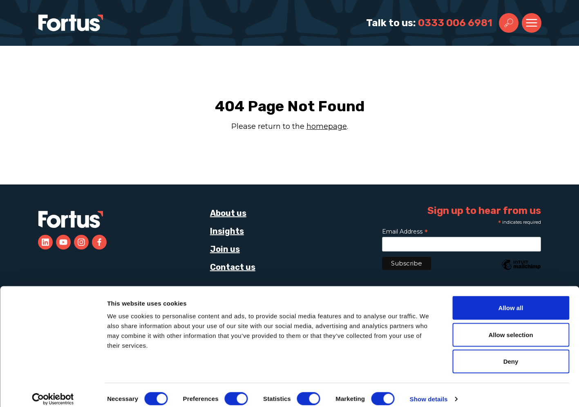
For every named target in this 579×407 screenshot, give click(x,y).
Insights (227, 231)
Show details (429, 390)
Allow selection (510, 326)
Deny (511, 353)
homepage (326, 126)
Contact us (232, 267)
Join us (225, 249)
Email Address (405, 231)
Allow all (511, 299)
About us (228, 213)
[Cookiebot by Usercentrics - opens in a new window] (53, 391)
